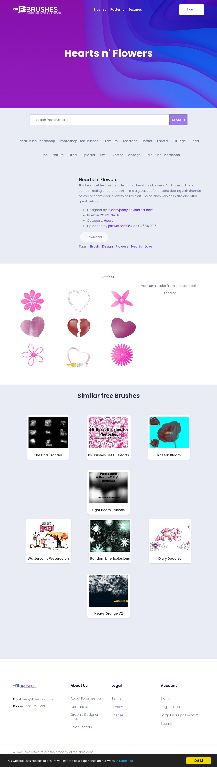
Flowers (122, 246)
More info (126, 761)
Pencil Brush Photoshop (36, 141)
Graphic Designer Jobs (84, 717)
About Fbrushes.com (87, 698)
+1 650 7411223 (34, 706)
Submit (166, 724)
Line (44, 155)
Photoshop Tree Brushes (79, 141)
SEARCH (178, 120)
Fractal (163, 141)
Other (73, 155)
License (117, 715)
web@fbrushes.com (37, 699)
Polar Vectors (81, 727)
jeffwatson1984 (120, 226)
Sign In (191, 9)
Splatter (88, 155)
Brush (94, 246)
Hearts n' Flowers (98, 179)
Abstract (130, 141)
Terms (116, 698)
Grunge (180, 141)
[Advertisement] (108, 72)
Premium (110, 141)
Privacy (117, 707)
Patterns (117, 9)
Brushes (100, 9)
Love (148, 246)
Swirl (103, 155)
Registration (170, 707)
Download (94, 237)
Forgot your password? (179, 715)
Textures (135, 9)
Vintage (134, 155)
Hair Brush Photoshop (162, 155)
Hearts (136, 246)
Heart (195, 141)
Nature (58, 155)
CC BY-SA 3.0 (109, 215)
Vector (117, 155)
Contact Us (80, 707)
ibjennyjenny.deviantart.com (130, 210)
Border (147, 141)
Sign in (166, 698)
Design (107, 246)
